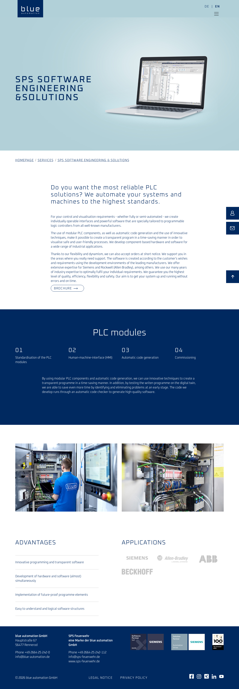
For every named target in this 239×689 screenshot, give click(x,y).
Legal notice (101, 677)
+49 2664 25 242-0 (37, 652)
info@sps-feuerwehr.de (84, 656)
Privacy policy (134, 677)
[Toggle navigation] (216, 13)
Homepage (24, 160)
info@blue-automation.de (32, 656)
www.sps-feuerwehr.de (84, 661)
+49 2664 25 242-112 (92, 652)
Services (45, 160)
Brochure (51, 288)
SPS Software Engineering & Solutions (93, 160)
